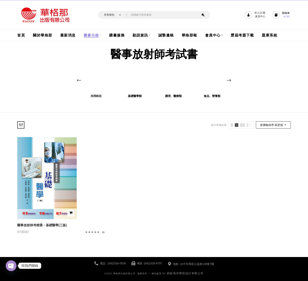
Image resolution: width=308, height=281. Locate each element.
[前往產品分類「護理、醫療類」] (173, 78)
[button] (281, 15)
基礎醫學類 (135, 96)
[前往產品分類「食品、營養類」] (212, 78)
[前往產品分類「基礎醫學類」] (134, 78)
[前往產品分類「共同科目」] (96, 78)
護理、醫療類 (173, 96)
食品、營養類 (212, 96)
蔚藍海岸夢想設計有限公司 (185, 273)
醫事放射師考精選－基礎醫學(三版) (42, 225)
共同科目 (96, 96)
